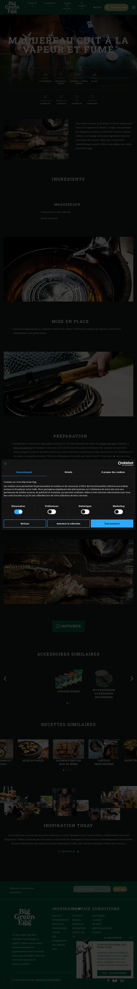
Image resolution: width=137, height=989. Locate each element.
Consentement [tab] (24, 471)
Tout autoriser (112, 523)
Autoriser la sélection (68, 523)
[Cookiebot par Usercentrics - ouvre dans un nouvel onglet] (120, 463)
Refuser (25, 523)
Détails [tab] (68, 471)
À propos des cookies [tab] (113, 471)
